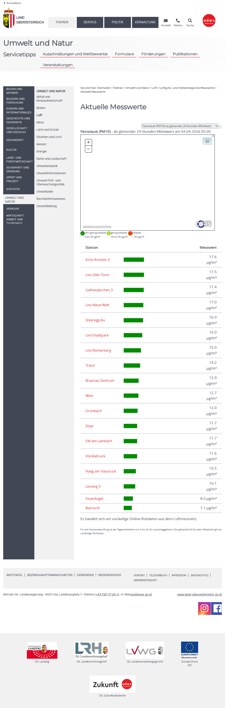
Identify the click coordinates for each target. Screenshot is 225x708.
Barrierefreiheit (172, 580)
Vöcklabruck (96, 456)
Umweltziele (44, 191)
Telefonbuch (161, 575)
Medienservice (109, 575)
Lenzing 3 (93, 486)
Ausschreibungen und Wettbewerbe (75, 54)
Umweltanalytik (47, 166)
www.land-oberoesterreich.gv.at (199, 594)
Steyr (90, 426)
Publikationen (185, 54)
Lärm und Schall (47, 129)
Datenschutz (144, 580)
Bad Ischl (93, 508)
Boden (40, 108)
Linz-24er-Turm (98, 274)
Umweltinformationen (51, 173)
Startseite (103, 88)
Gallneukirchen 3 (99, 290)
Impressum (184, 575)
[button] (207, 140)
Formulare (124, 54)
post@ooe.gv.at (141, 594)
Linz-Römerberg (99, 350)
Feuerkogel (95, 498)
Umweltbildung (46, 206)
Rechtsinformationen (50, 198)
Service (90, 22)
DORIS (94, 227)
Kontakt (140, 575)
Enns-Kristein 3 (98, 259)
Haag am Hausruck (101, 471)
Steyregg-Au (96, 320)
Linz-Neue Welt (98, 305)
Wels (90, 395)
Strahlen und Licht (49, 137)
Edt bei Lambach (99, 441)
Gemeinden (85, 575)
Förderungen (153, 54)
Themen (61, 22)
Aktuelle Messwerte (92, 92)
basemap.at (104, 227)
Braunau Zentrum (100, 380)
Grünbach (94, 410)
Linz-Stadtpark (97, 335)
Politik (117, 22)
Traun (90, 365)
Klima (40, 122)
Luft (39, 115)
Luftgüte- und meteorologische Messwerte (187, 88)
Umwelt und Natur (50, 91)
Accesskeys (12, 3)
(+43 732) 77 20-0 (106, 594)
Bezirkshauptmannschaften (50, 575)
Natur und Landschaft (51, 158)
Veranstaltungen (58, 65)
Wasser (41, 144)
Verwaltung (145, 22)
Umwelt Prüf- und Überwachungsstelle (50, 182)
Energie (41, 151)
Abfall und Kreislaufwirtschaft (49, 98)
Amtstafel (14, 575)
